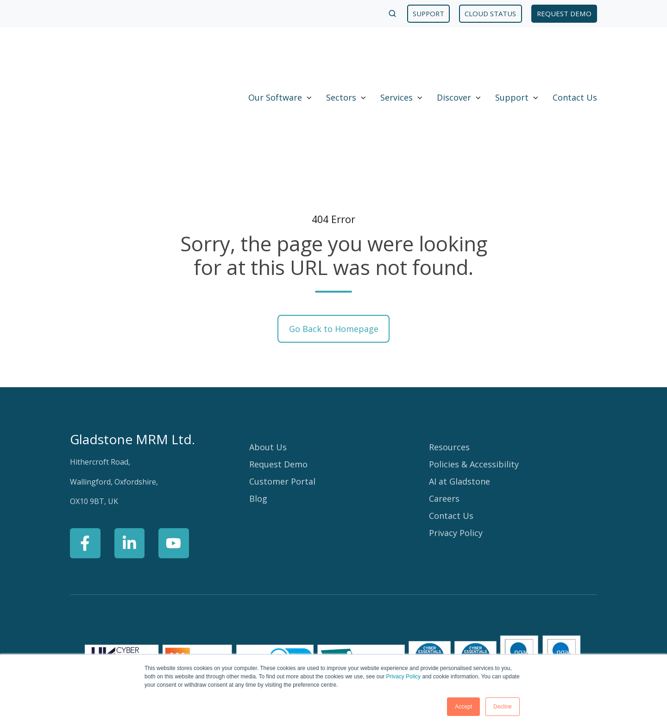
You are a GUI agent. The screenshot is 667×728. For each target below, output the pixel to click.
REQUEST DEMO (564, 13)
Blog (258, 408)
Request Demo (278, 373)
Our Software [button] (275, 51)
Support (512, 51)
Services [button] (396, 51)
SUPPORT (428, 13)
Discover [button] (454, 51)
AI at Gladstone (459, 390)
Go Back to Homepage (333, 237)
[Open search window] (392, 13)
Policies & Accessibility (474, 373)
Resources (449, 356)
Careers (444, 408)
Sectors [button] (341, 51)
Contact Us (575, 51)
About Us (268, 356)
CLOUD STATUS (490, 13)
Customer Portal (282, 390)
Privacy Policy (403, 676)
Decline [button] (502, 706)
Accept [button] (463, 706)
